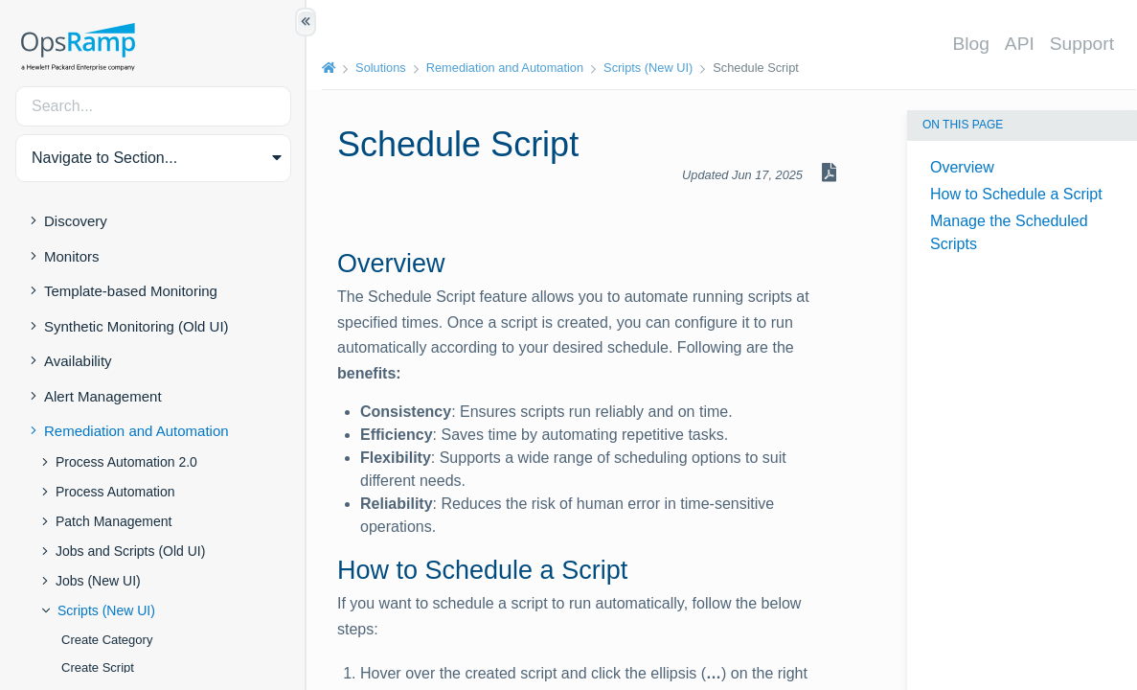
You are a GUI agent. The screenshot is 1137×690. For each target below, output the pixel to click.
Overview (962, 167)
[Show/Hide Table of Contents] (305, 22)
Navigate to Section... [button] (104, 158)
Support (1082, 44)
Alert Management (103, 396)
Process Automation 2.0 (126, 462)
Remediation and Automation (136, 431)
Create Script (97, 667)
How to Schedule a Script (1016, 194)
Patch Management (113, 521)
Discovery (75, 221)
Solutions (380, 67)
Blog (970, 44)
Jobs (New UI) (98, 580)
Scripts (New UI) (106, 610)
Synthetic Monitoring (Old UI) (136, 326)
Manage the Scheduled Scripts (1009, 232)
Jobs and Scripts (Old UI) (130, 551)
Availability (78, 361)
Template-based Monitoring (130, 291)
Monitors (72, 256)
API (1020, 44)
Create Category (106, 639)
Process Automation (115, 491)
